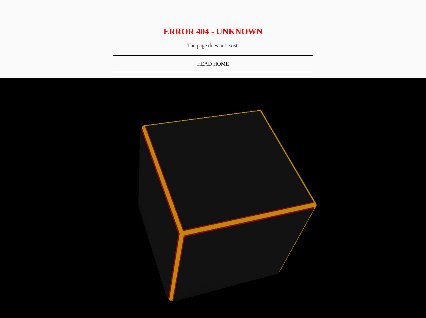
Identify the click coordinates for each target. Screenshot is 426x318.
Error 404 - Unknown (213, 31)
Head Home (213, 64)
